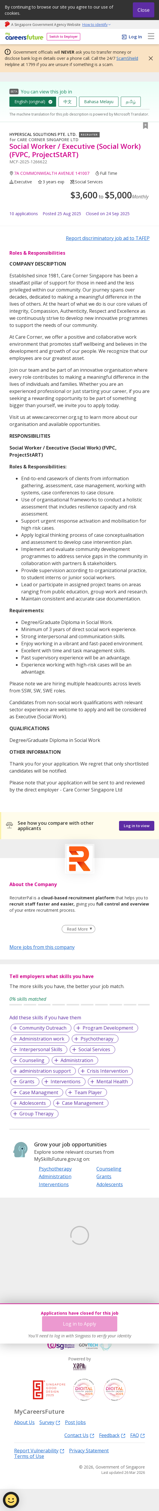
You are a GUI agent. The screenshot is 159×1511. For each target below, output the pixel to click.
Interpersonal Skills (40, 1049)
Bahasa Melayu (98, 101)
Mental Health (112, 1081)
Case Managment (38, 1092)
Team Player (88, 1092)
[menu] (151, 36)
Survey (49, 1444)
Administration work (41, 1039)
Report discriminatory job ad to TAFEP (108, 238)
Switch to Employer (63, 36)
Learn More (25, 1274)
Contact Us (79, 1457)
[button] (149, 58)
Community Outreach (42, 1028)
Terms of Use (29, 1478)
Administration (77, 1060)
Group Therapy (36, 1113)
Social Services (94, 1049)
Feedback (112, 1457)
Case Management (82, 1103)
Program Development (108, 1028)
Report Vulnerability (39, 1472)
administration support (45, 1071)
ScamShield (127, 58)
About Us (24, 1444)
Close (144, 10)
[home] (23, 37)
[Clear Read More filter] (78, 929)
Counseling (31, 1060)
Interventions (66, 1081)
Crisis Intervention (107, 1071)
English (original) (29, 101)
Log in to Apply (79, 1324)
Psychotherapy (97, 1039)
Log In (135, 36)
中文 (67, 101)
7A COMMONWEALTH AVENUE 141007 (51, 173)
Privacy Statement (89, 1472)
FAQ (137, 1457)
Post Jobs (75, 1444)
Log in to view (137, 825)
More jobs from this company (42, 947)
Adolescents (32, 1103)
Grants (26, 1081)
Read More (77, 929)
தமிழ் (131, 101)
